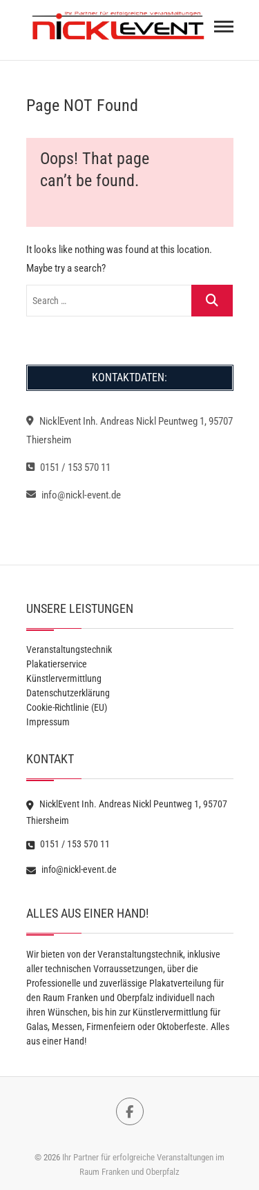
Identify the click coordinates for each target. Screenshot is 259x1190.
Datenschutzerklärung (68, 692)
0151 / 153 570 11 (68, 467)
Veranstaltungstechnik (69, 649)
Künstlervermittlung (64, 678)
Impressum (48, 721)
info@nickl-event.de (73, 495)
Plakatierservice (56, 663)
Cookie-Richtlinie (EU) (66, 707)
